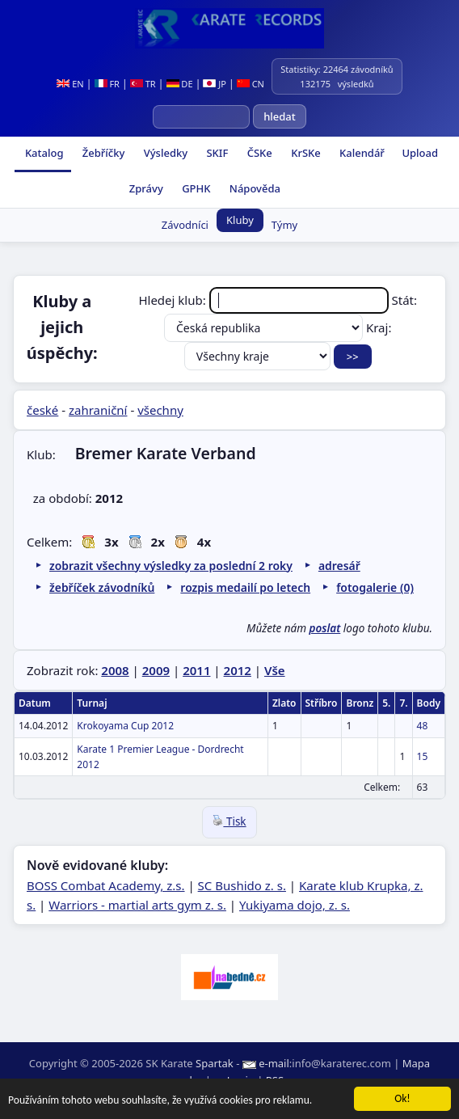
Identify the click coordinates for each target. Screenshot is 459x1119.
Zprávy (144, 188)
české (42, 410)
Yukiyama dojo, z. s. (294, 905)
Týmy (284, 224)
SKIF (216, 153)
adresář (339, 565)
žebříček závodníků (101, 587)
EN (70, 84)
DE (179, 84)
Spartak (215, 1063)
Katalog (43, 153)
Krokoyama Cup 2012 (125, 726)
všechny (160, 410)
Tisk (229, 821)
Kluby (240, 220)
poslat (325, 628)
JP (214, 84)
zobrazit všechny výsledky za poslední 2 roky (171, 565)
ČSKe (258, 153)
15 (422, 756)
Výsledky (164, 153)
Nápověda (253, 188)
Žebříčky (101, 153)
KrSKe (304, 153)
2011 (196, 670)
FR (107, 84)
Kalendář (361, 153)
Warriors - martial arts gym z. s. (137, 905)
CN (250, 84)
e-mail (274, 1063)
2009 (156, 670)
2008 (114, 670)
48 (422, 726)
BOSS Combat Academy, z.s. (106, 885)
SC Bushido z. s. (242, 885)
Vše (274, 670)
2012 (237, 670)
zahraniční (98, 410)
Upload (420, 153)
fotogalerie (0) (375, 587)
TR (143, 84)
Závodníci (185, 224)
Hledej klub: (264, 300)
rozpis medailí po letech (245, 587)
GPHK (195, 188)
